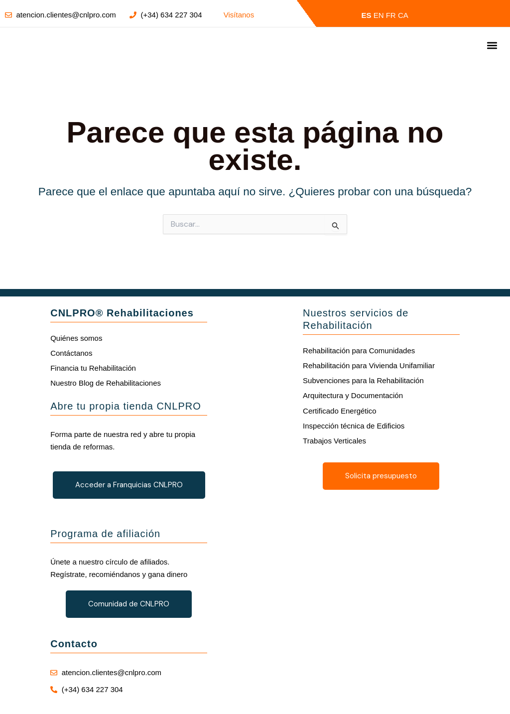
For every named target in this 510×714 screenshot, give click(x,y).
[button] (492, 45)
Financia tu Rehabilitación (93, 368)
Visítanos (239, 14)
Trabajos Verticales (334, 440)
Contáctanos (71, 353)
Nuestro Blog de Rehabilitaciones (105, 383)
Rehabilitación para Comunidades (359, 350)
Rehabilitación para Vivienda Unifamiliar (369, 365)
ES (367, 15)
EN (379, 15)
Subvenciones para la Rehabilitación (363, 380)
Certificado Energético (340, 411)
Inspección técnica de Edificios (353, 426)
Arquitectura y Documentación (353, 395)
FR (391, 15)
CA (403, 15)
